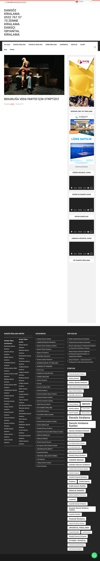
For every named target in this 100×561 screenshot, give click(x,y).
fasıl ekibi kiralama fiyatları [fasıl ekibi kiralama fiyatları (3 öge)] (77, 443)
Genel (39, 418)
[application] (81, 183)
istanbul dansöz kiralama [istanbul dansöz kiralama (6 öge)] (79, 465)
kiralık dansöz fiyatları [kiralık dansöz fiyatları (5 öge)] (77, 486)
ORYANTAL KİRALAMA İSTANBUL (47, 456)
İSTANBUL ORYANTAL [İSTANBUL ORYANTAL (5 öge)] (77, 541)
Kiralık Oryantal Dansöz (44, 442)
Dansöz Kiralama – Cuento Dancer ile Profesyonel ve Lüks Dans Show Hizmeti (81, 361)
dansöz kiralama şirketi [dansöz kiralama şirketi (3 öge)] (76, 435)
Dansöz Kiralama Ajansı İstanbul (47, 394)
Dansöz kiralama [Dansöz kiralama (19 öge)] (79, 417)
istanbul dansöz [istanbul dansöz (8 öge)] (76, 460)
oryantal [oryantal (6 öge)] (72, 499)
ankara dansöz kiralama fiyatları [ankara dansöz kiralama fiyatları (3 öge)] (78, 387)
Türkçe (79, 1)
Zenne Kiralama (42, 466)
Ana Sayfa (7, 44)
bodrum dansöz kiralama (44, 359)
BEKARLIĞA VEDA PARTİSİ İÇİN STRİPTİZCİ (31, 99)
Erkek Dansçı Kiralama (44, 404)
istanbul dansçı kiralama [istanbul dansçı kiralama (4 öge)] (77, 455)
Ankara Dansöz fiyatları (44, 339)
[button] (94, 555)
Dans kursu (40, 370)
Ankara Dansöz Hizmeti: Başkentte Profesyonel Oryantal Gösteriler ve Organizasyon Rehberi (79, 354)
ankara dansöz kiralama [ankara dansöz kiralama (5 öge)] (78, 383)
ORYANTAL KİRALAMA (35, 44)
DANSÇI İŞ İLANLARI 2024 (45, 373)
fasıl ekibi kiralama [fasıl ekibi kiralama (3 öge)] (74, 439)
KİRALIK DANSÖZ (42, 438)
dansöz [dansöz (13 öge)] (86, 403)
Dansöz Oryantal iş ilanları (45, 401)
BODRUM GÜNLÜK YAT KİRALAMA (47, 363)
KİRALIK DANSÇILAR (43, 435)
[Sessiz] (88, 188)
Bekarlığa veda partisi (43, 356)
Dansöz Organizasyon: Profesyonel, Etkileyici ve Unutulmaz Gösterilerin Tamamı (82, 347)
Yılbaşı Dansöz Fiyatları (44, 463)
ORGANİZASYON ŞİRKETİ (45, 449)
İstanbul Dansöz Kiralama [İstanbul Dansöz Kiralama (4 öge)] (77, 536)
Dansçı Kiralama (42, 380)
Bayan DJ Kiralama (43, 352)
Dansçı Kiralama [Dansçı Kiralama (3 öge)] (73, 404)
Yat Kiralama (41, 459)
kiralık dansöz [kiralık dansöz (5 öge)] (84, 481)
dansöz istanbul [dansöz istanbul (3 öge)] (73, 413)
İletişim (12, 49)
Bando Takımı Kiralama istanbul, (47, 346)
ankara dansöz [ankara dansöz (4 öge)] (74, 378)
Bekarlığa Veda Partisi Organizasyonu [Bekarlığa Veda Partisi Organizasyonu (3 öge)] (80, 399)
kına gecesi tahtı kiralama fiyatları (47, 445)
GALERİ (82, 44)
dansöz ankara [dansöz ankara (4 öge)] (74, 408)
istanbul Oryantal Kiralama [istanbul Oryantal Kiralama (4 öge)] (78, 477)
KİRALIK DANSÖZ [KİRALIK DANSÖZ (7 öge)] (76, 490)
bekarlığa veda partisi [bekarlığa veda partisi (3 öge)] (75, 395)
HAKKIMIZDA (64, 44)
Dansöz (39, 383)
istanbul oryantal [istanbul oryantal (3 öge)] (74, 473)
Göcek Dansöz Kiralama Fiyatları (47, 421)
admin (12, 104)
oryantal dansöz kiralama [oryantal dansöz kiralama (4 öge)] (77, 504)
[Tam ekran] (91, 188)
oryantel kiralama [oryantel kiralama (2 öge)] (87, 532)
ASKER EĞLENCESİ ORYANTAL (46, 342)
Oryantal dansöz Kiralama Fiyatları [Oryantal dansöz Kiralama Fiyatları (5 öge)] (79, 509)
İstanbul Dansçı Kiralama (44, 428)
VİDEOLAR (74, 44)
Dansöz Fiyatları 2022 (43, 387)
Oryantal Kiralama (42, 452)
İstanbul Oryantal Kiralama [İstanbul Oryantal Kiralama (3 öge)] (76, 545)
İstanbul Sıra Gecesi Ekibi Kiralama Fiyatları (50, 432)
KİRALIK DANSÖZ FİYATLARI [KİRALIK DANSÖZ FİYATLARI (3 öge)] (77, 495)
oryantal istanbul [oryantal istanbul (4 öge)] (74, 514)
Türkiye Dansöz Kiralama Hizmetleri (79, 342)
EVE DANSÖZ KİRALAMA (44, 407)
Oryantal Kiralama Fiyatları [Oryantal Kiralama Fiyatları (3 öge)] (76, 523)
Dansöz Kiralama (42, 390)
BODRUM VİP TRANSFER (44, 366)
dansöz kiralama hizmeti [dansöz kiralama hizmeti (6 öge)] (79, 431)
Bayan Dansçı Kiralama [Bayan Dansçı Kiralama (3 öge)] (75, 391)
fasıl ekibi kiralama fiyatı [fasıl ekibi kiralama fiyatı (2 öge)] (74, 447)
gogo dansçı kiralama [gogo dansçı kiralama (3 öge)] (75, 451)
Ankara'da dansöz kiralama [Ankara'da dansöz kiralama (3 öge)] (77, 374)
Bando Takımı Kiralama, (44, 349)
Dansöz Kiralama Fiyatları (45, 397)
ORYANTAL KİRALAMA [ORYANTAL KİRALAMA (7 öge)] (79, 528)
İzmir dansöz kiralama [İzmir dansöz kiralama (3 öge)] (75, 549)
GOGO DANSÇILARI (43, 425)
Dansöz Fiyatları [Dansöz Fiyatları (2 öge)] (86, 408)
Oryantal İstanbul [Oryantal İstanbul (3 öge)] (74, 532)
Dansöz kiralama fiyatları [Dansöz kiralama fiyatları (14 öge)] (78, 424)
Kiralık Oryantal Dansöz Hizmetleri (79, 339)
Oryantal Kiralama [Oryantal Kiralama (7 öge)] (77, 519)
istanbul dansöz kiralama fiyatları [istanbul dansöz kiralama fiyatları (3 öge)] (78, 469)
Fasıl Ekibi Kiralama (43, 411)
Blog (5, 49)
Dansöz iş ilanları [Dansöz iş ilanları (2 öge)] (86, 413)
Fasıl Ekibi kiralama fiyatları (45, 414)
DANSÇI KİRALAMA (43, 377)
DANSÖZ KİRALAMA (19, 44)
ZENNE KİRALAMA (51, 44)
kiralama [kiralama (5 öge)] (72, 481)
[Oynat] (72, 188)
